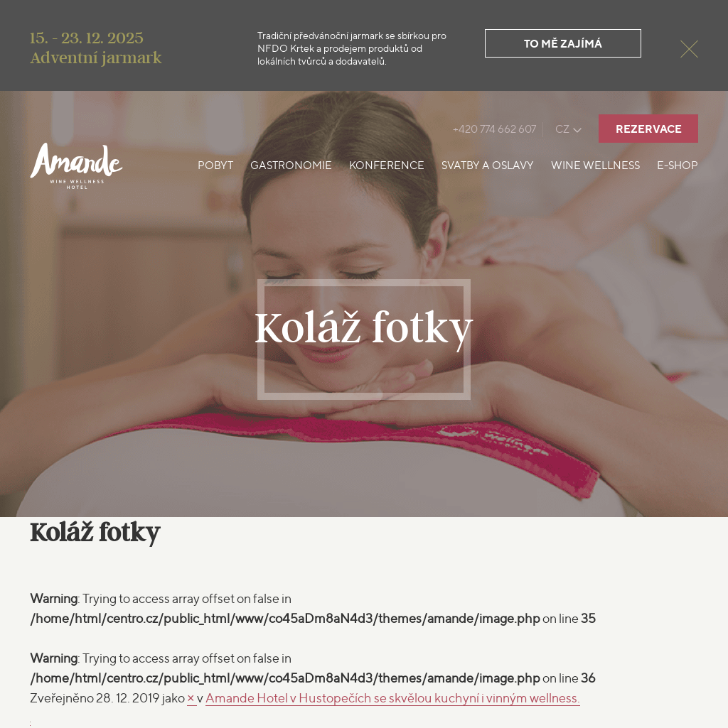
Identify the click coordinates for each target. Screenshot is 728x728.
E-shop (677, 165)
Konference (386, 165)
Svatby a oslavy (487, 165)
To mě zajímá (563, 43)
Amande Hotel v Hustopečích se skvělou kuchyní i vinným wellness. (392, 697)
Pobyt (215, 165)
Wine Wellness (595, 165)
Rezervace (649, 129)
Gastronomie (291, 165)
